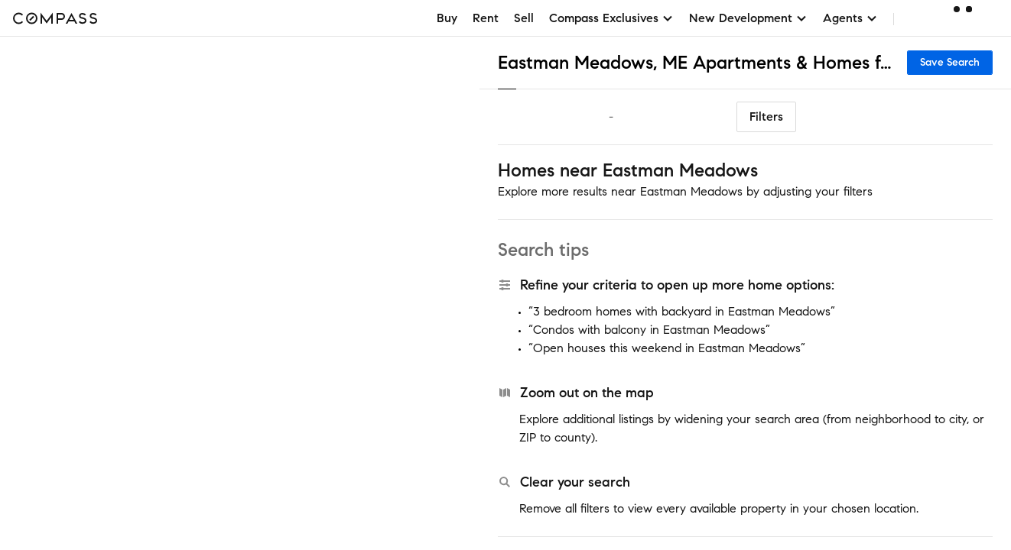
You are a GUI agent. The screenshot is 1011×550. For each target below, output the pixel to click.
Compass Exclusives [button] (611, 18)
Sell (524, 18)
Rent (486, 18)
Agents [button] (850, 18)
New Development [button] (748, 18)
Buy (447, 18)
